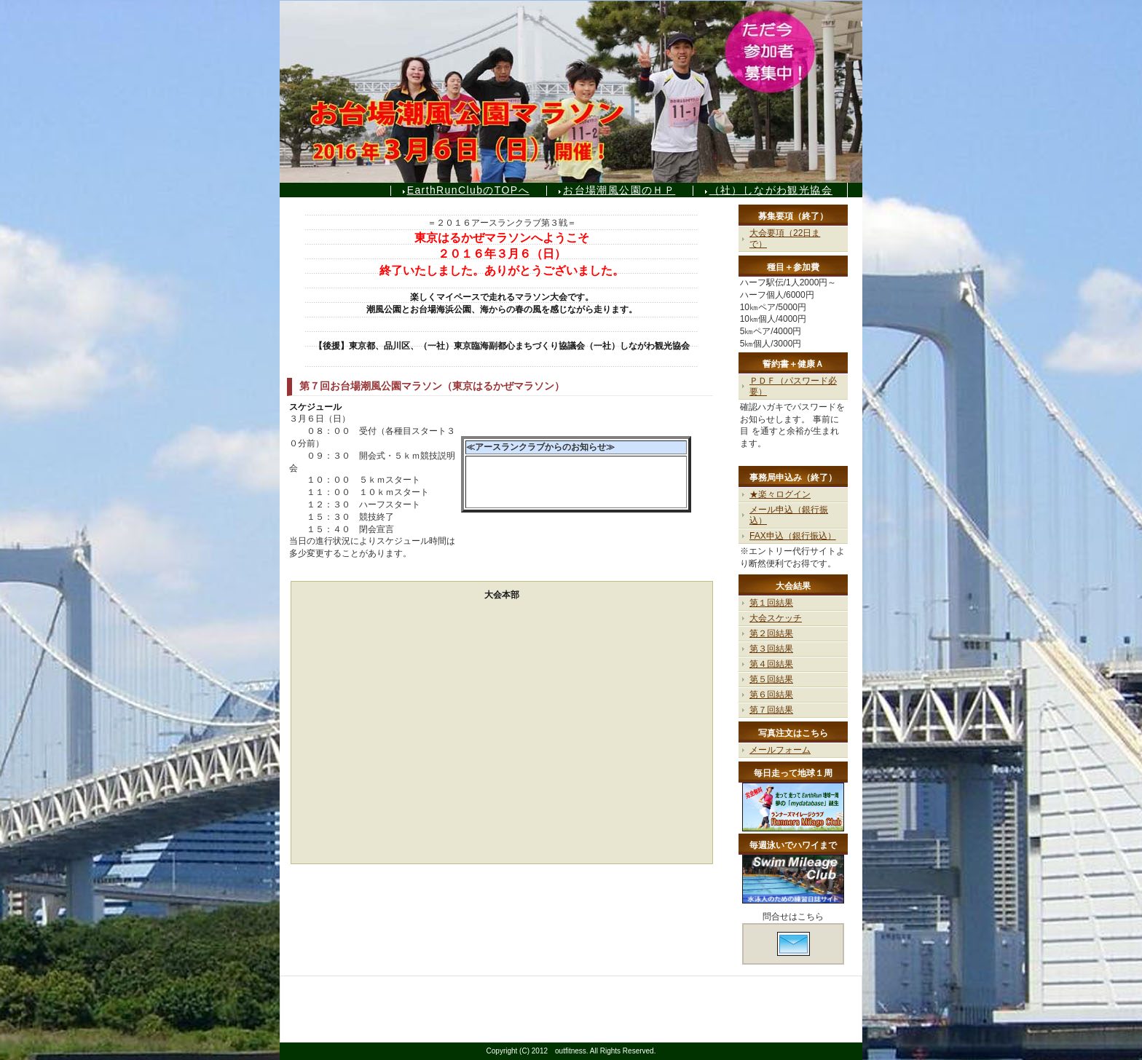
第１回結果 (771, 603)
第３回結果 (771, 649)
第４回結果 (771, 664)
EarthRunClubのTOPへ (468, 190)
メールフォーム (780, 750)
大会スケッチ (775, 618)
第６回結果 (771, 694)
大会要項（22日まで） (784, 238)
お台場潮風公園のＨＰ (619, 190)
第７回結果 (771, 710)
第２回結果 (771, 633)
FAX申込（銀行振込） (792, 536)
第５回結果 (771, 679)
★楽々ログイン (780, 494)
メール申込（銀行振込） (788, 515)
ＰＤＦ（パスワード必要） (793, 386)
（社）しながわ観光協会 (770, 190)
